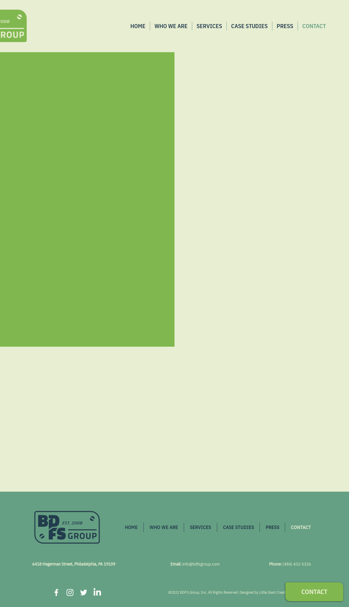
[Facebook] (56, 592)
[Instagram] (70, 592)
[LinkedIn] (97, 592)
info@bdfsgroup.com (201, 564)
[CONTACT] (314, 591)
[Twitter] (83, 592)
